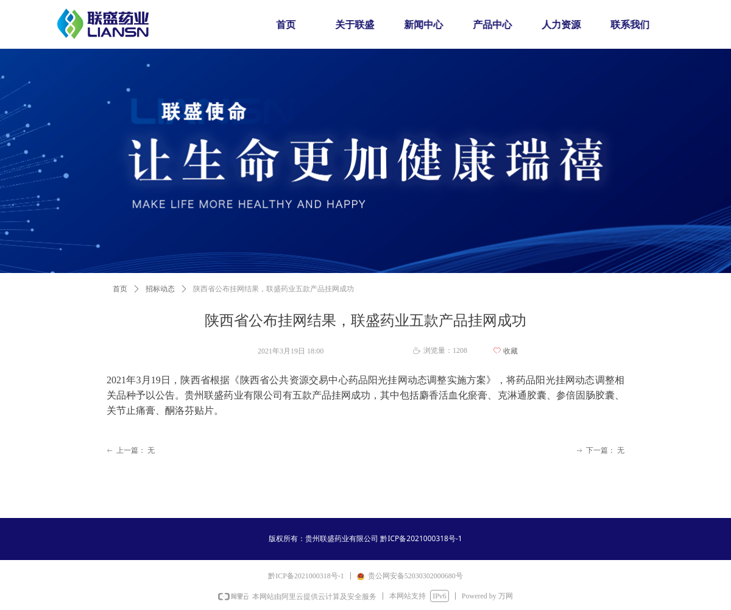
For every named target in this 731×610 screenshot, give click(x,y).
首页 (120, 289)
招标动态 (160, 289)
